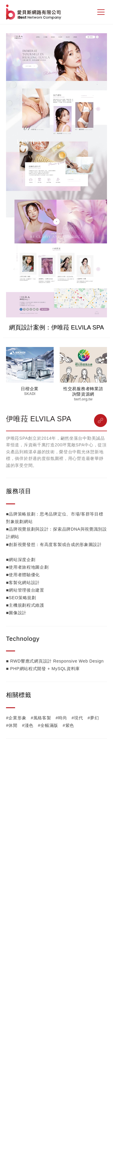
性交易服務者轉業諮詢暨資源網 (83, 391)
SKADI (29, 394)
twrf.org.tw (83, 399)
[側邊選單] (101, 12)
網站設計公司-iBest (34, 12)
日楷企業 (30, 388)
